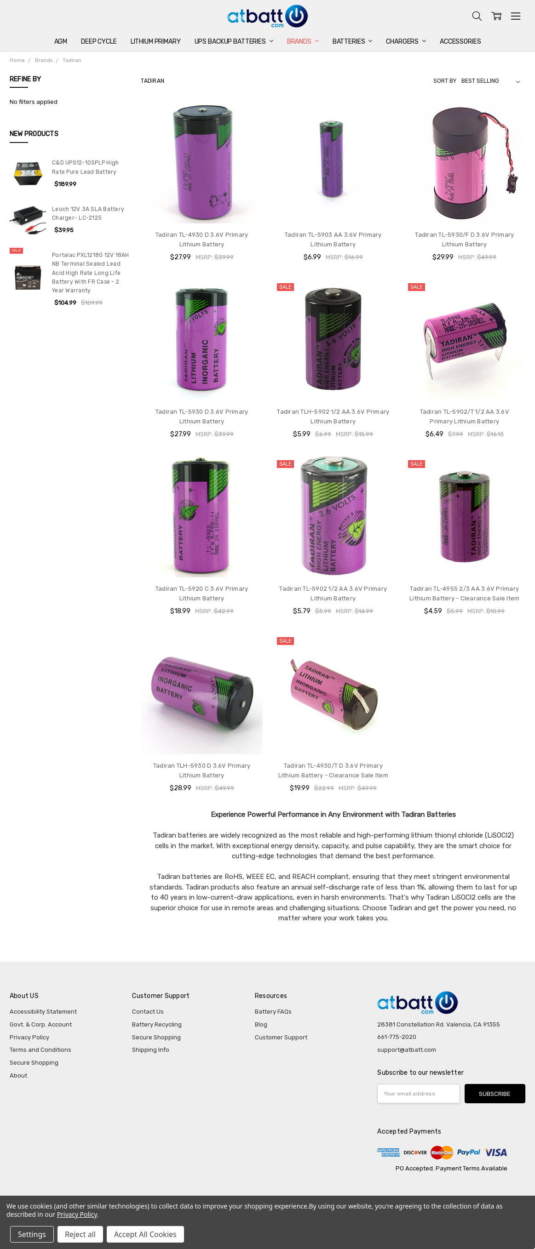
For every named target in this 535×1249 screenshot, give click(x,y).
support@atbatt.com (406, 1049)
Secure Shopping (34, 1062)
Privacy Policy (29, 1037)
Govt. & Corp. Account (41, 1024)
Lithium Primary (156, 42)
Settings (32, 1234)
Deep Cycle (99, 42)
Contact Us (148, 1011)
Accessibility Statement (43, 1011)
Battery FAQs (273, 1011)
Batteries (353, 42)
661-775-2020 (396, 1036)
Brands (303, 42)
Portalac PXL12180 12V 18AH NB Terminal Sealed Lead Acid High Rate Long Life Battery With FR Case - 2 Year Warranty (90, 273)
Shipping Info (150, 1049)
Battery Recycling (157, 1024)
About (18, 1075)
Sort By (444, 81)
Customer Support (281, 1037)
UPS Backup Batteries (234, 42)
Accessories (460, 42)
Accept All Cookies (145, 1234)
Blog (261, 1024)
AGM (61, 42)
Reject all (80, 1234)
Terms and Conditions (40, 1049)
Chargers (406, 42)
